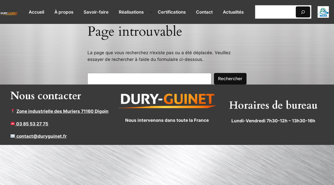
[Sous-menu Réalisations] (151, 12)
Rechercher (230, 78)
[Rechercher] (303, 11)
